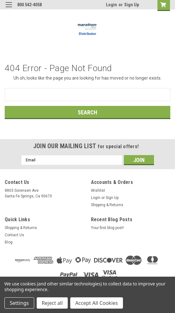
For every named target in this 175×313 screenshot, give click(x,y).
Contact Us (14, 235)
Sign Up (131, 4)
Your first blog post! (107, 228)
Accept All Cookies (96, 303)
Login (111, 4)
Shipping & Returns (107, 205)
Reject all (52, 303)
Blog (9, 242)
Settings (19, 303)
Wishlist (98, 190)
